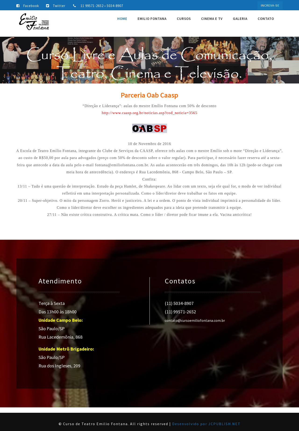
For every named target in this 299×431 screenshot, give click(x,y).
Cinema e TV (212, 18)
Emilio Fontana (152, 18)
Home (122, 18)
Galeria (240, 18)
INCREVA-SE (270, 5)
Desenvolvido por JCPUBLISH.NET (206, 423)
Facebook (27, 6)
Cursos (184, 18)
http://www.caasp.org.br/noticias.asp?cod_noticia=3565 (149, 113)
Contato (266, 18)
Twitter (55, 6)
